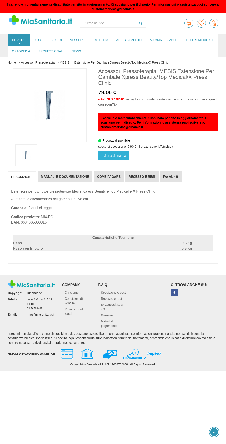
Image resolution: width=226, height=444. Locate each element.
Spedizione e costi (113, 292)
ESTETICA (100, 40)
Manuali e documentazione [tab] (65, 176)
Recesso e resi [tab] (142, 176)
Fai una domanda (114, 156)
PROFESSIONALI (51, 51)
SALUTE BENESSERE (68, 40)
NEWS (76, 51)
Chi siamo (72, 292)
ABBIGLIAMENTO (129, 40)
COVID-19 (19, 40)
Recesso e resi (111, 298)
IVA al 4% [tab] (170, 176)
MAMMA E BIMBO (163, 40)
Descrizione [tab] (22, 177)
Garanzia (107, 315)
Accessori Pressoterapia (38, 62)
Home (12, 62)
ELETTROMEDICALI (198, 40)
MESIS (65, 62)
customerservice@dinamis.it (113, 9)
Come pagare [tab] (109, 176)
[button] (188, 23)
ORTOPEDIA (21, 51)
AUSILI (39, 40)
